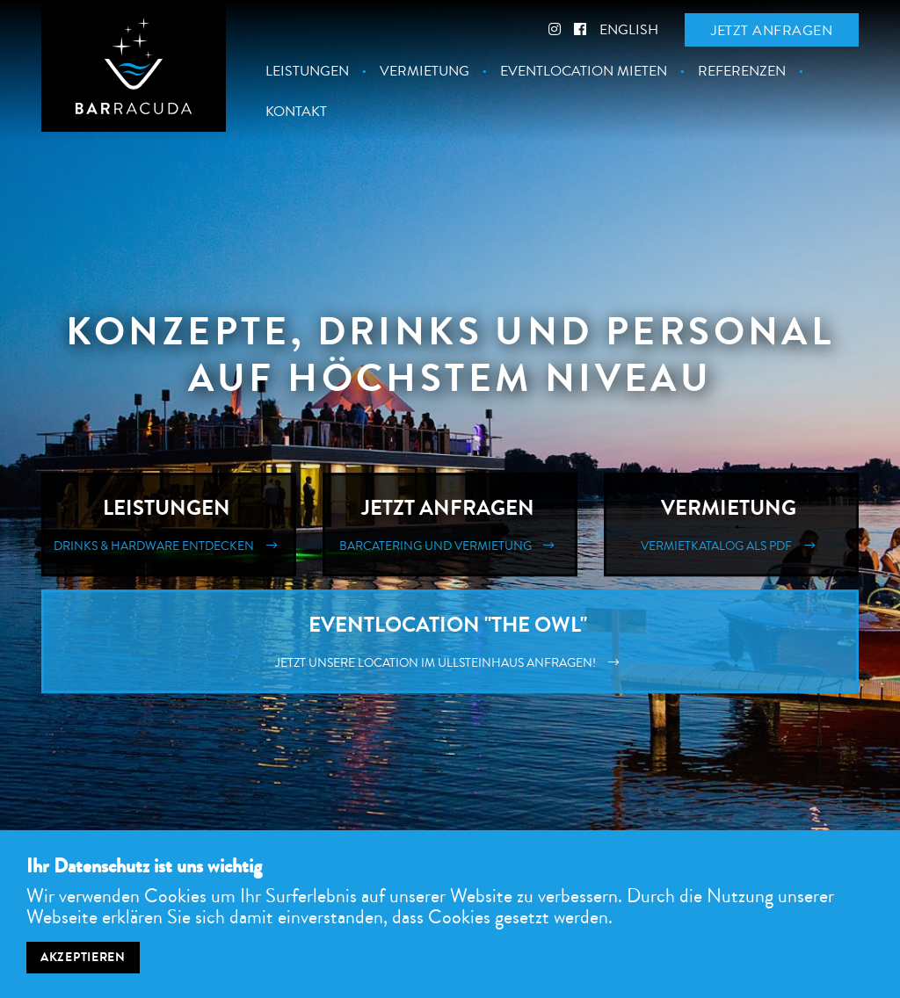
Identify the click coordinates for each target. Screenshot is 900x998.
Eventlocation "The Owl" (450, 641)
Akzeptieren (83, 965)
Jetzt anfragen (771, 30)
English (628, 30)
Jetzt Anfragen (450, 524)
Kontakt (296, 111)
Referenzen (742, 71)
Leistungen (307, 71)
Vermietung (424, 71)
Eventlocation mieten (583, 71)
